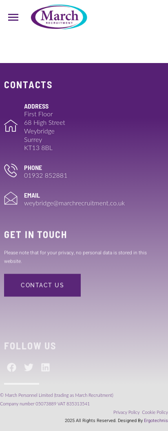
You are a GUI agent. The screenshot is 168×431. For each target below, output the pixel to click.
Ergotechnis (156, 420)
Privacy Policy (127, 412)
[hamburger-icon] (13, 17)
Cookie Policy (155, 412)
